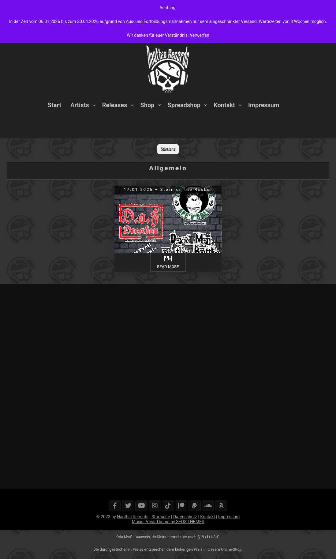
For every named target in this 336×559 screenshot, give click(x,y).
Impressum (263, 105)
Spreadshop (184, 105)
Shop (147, 105)
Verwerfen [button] (199, 35)
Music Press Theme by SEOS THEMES (168, 521)
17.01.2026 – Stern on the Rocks (167, 189)
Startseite (168, 149)
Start (54, 105)
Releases (114, 105)
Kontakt (224, 105)
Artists (79, 105)
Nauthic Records (132, 516)
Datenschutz (185, 516)
